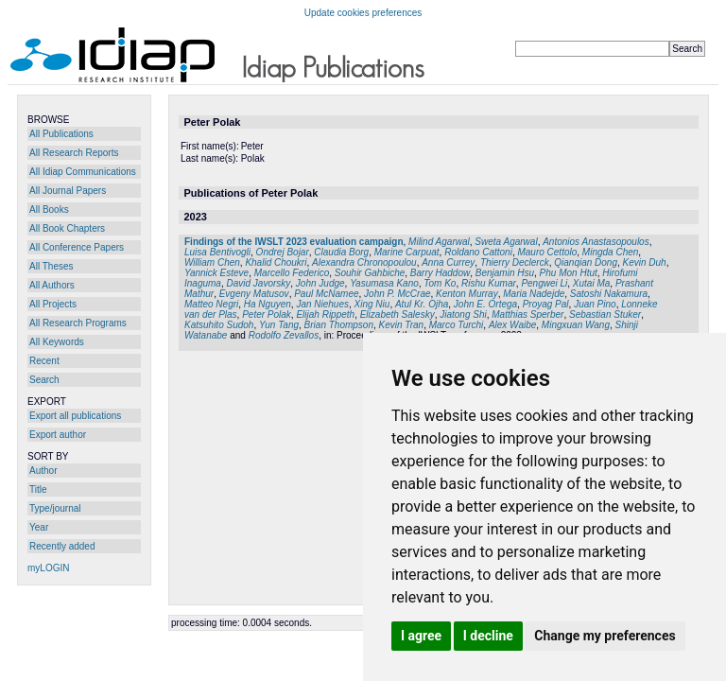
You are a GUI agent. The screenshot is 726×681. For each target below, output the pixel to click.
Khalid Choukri (275, 262)
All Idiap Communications (82, 171)
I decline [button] (488, 635)
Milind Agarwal (439, 241)
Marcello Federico (291, 273)
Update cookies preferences (363, 13)
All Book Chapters (67, 228)
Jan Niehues (322, 304)
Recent (44, 361)
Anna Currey (448, 262)
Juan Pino (594, 304)
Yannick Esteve (216, 273)
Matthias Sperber (527, 314)
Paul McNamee (326, 293)
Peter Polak (266, 314)
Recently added (62, 546)
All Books (49, 209)
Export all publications (75, 415)
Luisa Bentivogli (217, 252)
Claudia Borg (341, 252)
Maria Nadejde (533, 293)
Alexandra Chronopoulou (364, 262)
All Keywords (56, 342)
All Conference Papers (76, 247)
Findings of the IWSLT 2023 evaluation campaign (294, 241)
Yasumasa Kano (384, 283)
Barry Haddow (440, 273)
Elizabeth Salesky (397, 314)
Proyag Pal (546, 304)
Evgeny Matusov (254, 293)
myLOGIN (48, 568)
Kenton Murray (467, 293)
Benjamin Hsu (504, 273)
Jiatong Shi (463, 314)
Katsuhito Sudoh (218, 325)
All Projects (53, 304)
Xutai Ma (591, 283)
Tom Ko (440, 283)
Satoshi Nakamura (609, 293)
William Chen (212, 262)
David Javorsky (258, 283)
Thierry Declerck (514, 262)
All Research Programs (78, 323)
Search (44, 380)
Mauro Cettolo (547, 252)
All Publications (61, 134)
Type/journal (54, 508)
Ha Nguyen (267, 304)
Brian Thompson (338, 325)
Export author (57, 434)
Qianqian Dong (585, 262)
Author (43, 470)
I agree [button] (421, 635)
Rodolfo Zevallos (284, 335)
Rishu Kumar (488, 283)
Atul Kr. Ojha (421, 304)
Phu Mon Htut (568, 273)
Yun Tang (279, 325)
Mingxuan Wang (576, 325)
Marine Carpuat (407, 252)
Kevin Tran (401, 325)
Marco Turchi (456, 325)
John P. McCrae (397, 293)
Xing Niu (372, 304)
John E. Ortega (485, 304)
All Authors (52, 285)
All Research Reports (73, 153)
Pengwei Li (544, 283)
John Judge (320, 283)
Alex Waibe (512, 325)
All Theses (51, 266)
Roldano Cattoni (478, 252)
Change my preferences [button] (604, 635)
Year (38, 527)
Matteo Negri (211, 304)
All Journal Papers (67, 190)
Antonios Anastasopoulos (596, 241)
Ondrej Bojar (282, 252)
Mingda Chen (610, 252)
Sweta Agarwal (506, 241)
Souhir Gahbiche (370, 273)
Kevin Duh (644, 262)
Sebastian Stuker (605, 314)
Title (38, 489)
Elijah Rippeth (325, 314)
